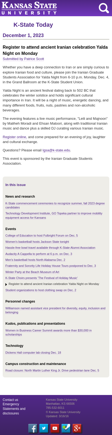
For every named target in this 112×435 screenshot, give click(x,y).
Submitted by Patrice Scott (23, 59)
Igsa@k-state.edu (56, 150)
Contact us (10, 400)
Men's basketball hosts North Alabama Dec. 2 (35, 259)
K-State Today (33, 24)
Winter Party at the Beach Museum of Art (32, 272)
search (104, 8)
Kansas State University (49, 8)
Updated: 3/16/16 (57, 416)
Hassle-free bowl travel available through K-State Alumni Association (50, 247)
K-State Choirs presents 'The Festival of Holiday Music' (41, 278)
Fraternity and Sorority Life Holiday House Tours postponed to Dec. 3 (50, 265)
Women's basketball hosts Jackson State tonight (37, 241)
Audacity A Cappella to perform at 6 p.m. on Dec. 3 (38, 253)
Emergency (11, 404)
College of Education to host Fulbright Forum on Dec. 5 (41, 235)
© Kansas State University (63, 412)
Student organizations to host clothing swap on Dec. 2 (40, 290)
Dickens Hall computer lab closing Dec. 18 (33, 352)
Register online (14, 137)
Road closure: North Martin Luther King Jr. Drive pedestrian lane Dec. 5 (52, 370)
